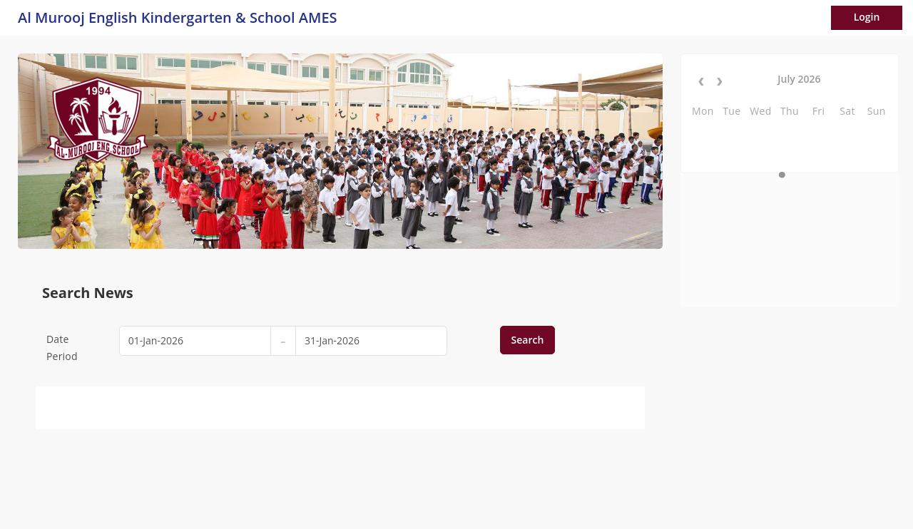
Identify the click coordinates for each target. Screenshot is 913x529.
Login (867, 17)
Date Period (62, 347)
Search (527, 339)
